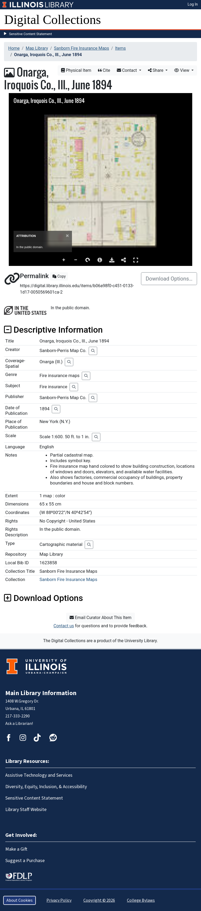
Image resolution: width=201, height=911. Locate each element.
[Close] (67, 236)
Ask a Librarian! (19, 723)
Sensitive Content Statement (30, 34)
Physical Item (76, 70)
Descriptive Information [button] (53, 330)
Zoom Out (76, 260)
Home (14, 48)
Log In (193, 4)
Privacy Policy (58, 900)
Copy (59, 276)
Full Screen (136, 260)
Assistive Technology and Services (38, 775)
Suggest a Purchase (25, 860)
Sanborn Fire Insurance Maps (81, 48)
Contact (127, 70)
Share (156, 70)
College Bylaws (141, 900)
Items (120, 48)
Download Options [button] (43, 598)
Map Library (37, 48)
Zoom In (64, 260)
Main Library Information (40, 693)
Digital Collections (52, 19)
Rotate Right (88, 260)
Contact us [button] (64, 625)
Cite (104, 70)
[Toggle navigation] (193, 19)
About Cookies (19, 900)
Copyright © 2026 (99, 900)
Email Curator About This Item (100, 617)
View (182, 70)
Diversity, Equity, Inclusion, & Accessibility (46, 786)
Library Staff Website (25, 809)
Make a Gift (16, 849)
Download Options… (169, 278)
